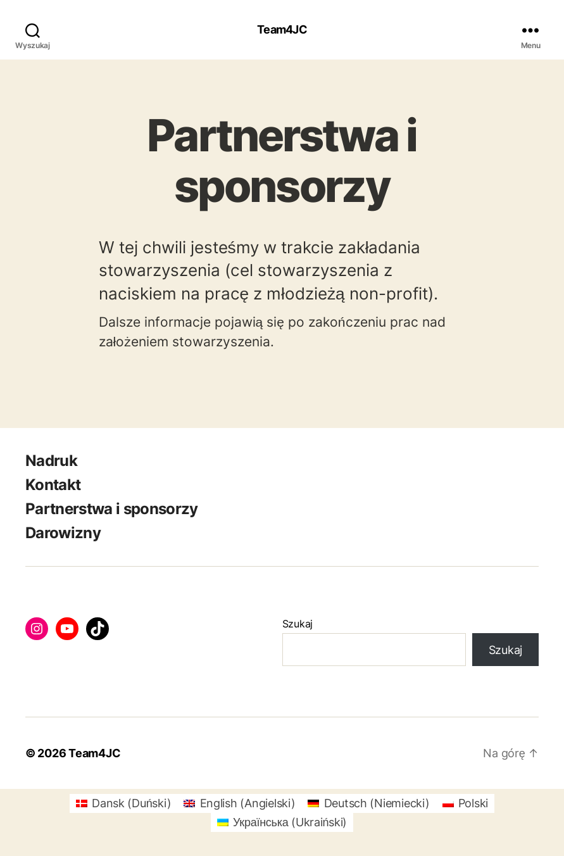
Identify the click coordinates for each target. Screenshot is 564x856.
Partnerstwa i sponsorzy (111, 509)
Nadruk (51, 460)
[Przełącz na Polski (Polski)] (465, 803)
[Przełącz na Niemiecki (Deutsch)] (368, 803)
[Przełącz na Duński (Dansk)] (123, 803)
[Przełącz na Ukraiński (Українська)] (282, 822)
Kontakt (52, 484)
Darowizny (63, 533)
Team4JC (282, 29)
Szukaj (297, 623)
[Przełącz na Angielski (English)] (239, 803)
